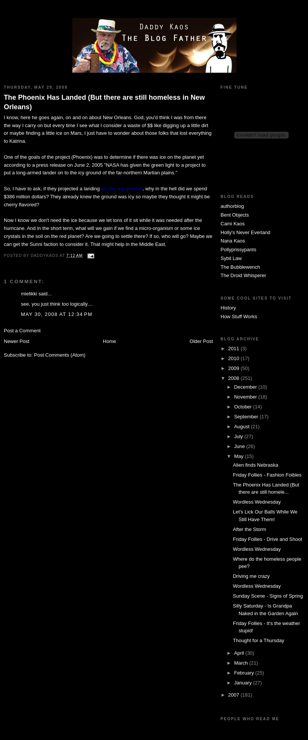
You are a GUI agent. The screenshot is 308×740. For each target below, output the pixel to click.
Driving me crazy (251, 576)
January (243, 683)
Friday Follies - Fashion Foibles (267, 475)
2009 (234, 368)
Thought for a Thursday (258, 640)
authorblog (232, 206)
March (241, 663)
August (242, 426)
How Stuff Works (239, 316)
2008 (234, 378)
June (240, 446)
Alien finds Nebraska (255, 465)
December (246, 387)
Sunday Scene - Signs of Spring (268, 596)
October (243, 407)
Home (109, 341)
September (247, 416)
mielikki (29, 294)
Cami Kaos (233, 223)
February (245, 673)
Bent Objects (235, 215)
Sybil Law (231, 258)
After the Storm (249, 529)
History (228, 308)
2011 (234, 348)
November (246, 397)
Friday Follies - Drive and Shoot (267, 539)
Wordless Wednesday (257, 502)
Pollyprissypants (238, 249)
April (240, 653)
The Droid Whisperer (243, 275)
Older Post (201, 341)
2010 (234, 358)
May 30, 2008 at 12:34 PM (56, 314)
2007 (234, 695)
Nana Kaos (233, 241)
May (239, 456)
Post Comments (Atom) (60, 355)
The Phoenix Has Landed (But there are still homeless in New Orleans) (104, 102)
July (239, 436)
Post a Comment (22, 330)
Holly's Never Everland (245, 232)
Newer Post (16, 341)
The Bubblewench (240, 267)
